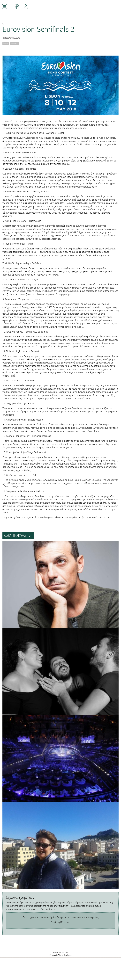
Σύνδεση (55, 922)
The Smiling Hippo (65, 955)
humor (5, 43)
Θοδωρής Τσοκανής (11, 38)
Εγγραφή (65, 922)
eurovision (14, 43)
